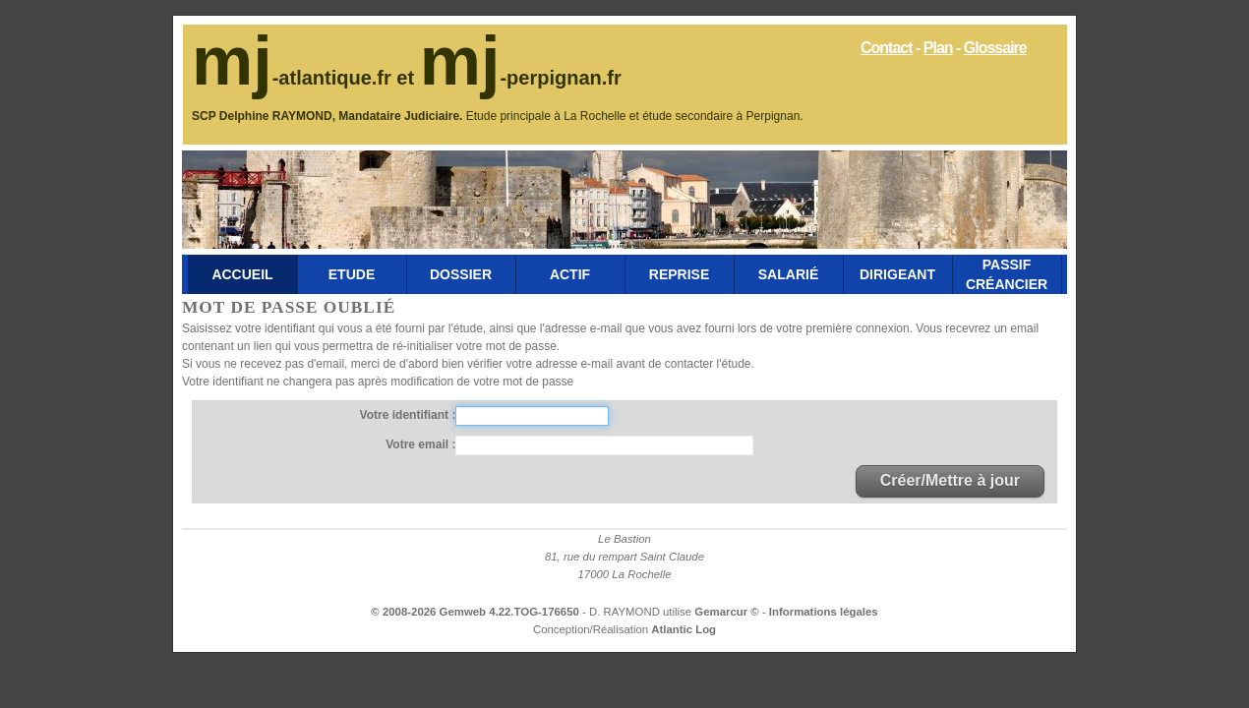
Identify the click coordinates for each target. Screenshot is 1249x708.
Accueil (241, 274)
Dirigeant (897, 274)
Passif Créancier (1006, 274)
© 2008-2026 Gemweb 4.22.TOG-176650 (474, 612)
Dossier (461, 274)
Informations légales (823, 612)
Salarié (788, 274)
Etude (351, 274)
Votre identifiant (406, 415)
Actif (570, 274)
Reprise (679, 274)
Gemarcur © (728, 612)
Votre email (418, 444)
